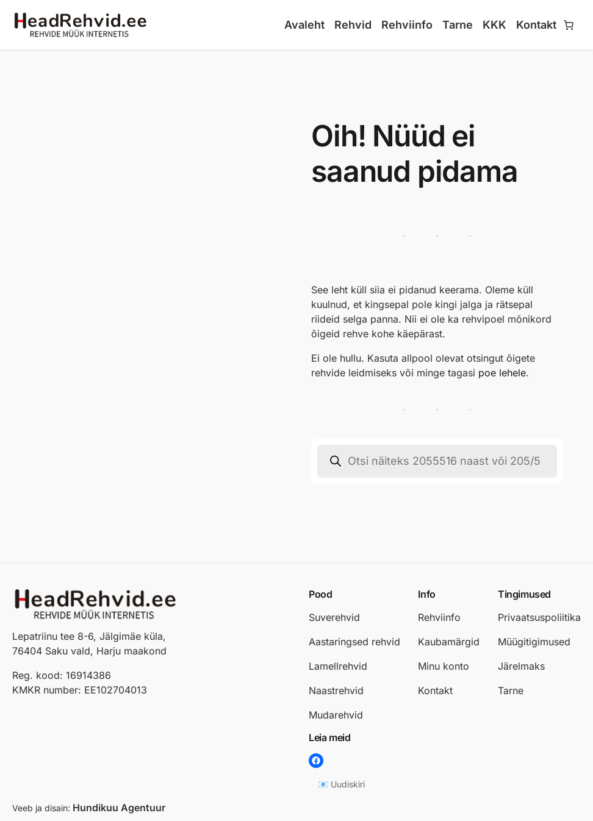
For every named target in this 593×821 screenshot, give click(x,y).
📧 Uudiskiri (341, 784)
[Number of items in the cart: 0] (568, 25)
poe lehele (502, 373)
